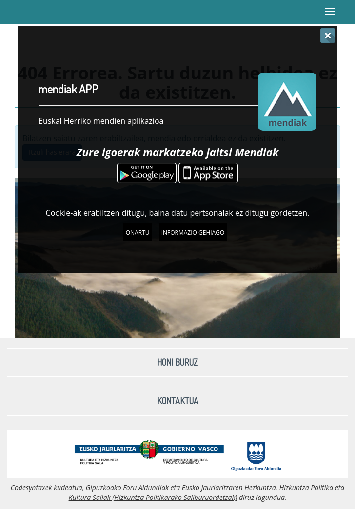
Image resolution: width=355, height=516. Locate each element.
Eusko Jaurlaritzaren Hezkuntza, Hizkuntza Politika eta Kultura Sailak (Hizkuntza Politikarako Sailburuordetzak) (207, 492)
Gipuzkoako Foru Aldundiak (127, 487)
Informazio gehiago (193, 232)
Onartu (138, 232)
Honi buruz (177, 362)
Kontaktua (177, 400)
